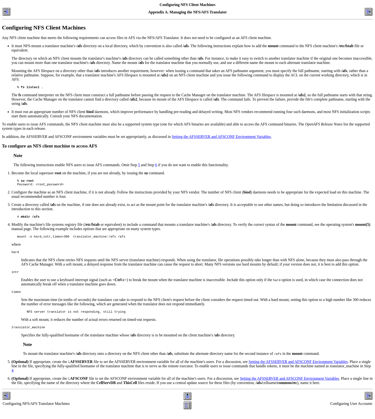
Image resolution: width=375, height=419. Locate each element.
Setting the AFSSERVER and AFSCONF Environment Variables (221, 137)
